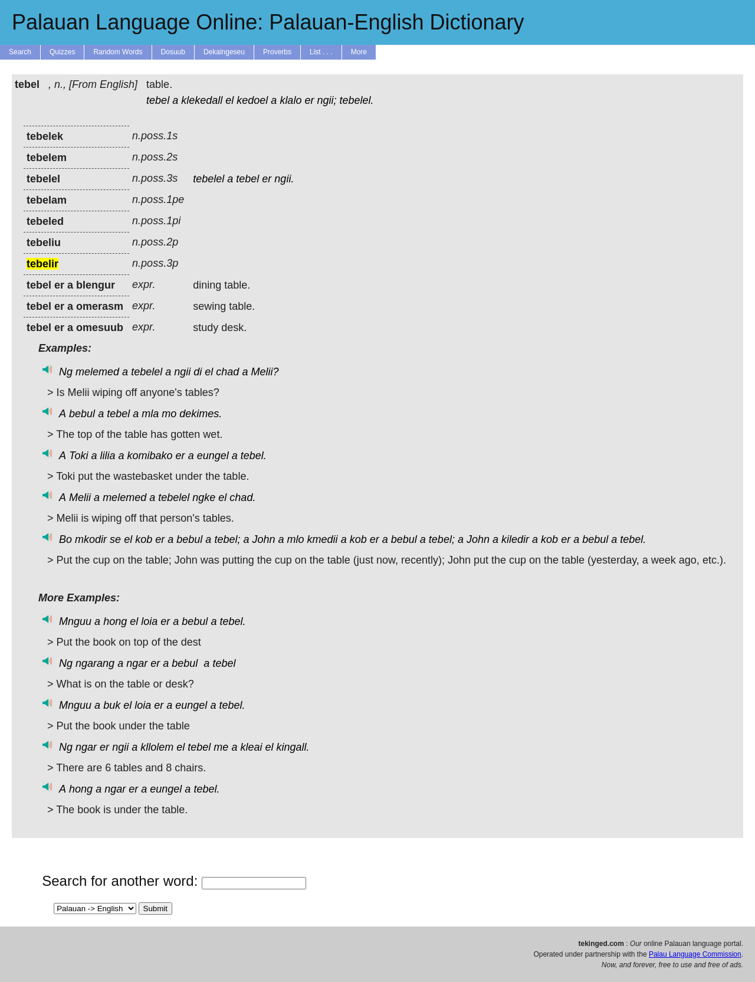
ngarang (95, 663)
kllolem (156, 747)
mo (169, 414)
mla (150, 414)
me (221, 747)
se (115, 539)
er (309, 100)
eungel (213, 455)
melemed (97, 372)
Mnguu (75, 621)
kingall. (292, 747)
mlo (295, 539)
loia (149, 621)
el (229, 100)
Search (20, 52)
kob (143, 539)
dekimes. (200, 414)
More (359, 52)
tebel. (254, 455)
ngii (182, 372)
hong (115, 621)
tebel (157, 100)
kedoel (252, 100)
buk (111, 705)
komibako (150, 455)
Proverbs (277, 52)
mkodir (91, 539)
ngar (136, 663)
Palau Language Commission (695, 954)
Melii (80, 497)
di (197, 372)
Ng (66, 372)
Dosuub (173, 52)
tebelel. (357, 100)
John (263, 539)
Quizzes (62, 52)
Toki (78, 455)
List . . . (321, 52)
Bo (65, 539)
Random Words (117, 52)
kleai (251, 747)
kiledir (515, 539)
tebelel (208, 179)
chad (227, 372)
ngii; (326, 100)
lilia (107, 455)
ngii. (284, 179)
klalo (290, 100)
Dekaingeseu (224, 52)
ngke (203, 497)
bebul (82, 414)
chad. (242, 497)
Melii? (264, 372)
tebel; (227, 539)
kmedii (322, 539)
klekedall (201, 100)
